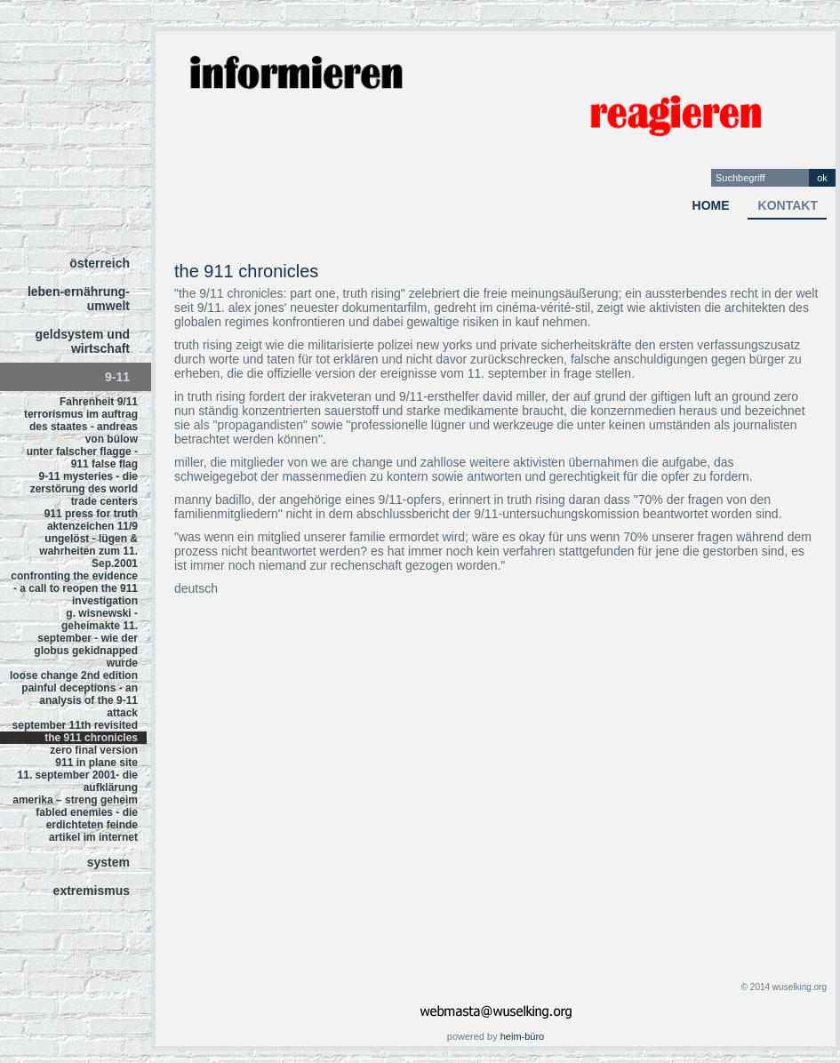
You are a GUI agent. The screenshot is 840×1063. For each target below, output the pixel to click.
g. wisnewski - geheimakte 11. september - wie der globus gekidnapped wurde (86, 638)
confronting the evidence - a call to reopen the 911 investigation (74, 588)
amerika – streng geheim (75, 800)
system (108, 862)
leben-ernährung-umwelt (79, 298)
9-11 (117, 377)
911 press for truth (91, 514)
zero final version (94, 750)
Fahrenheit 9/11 (99, 402)
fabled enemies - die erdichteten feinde (87, 818)
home (711, 205)
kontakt (788, 205)
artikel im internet (93, 837)
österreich (99, 263)
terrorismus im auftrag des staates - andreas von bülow (81, 426)
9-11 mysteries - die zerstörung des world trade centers (84, 489)
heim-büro (522, 1036)
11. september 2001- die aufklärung (78, 781)
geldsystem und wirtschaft (82, 341)
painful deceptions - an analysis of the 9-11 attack (79, 700)
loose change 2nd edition (74, 675)
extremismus (91, 890)
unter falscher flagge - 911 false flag (82, 457)
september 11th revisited (75, 725)
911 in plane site (96, 762)
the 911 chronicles (91, 737)
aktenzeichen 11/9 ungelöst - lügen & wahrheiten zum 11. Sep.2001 (88, 545)
